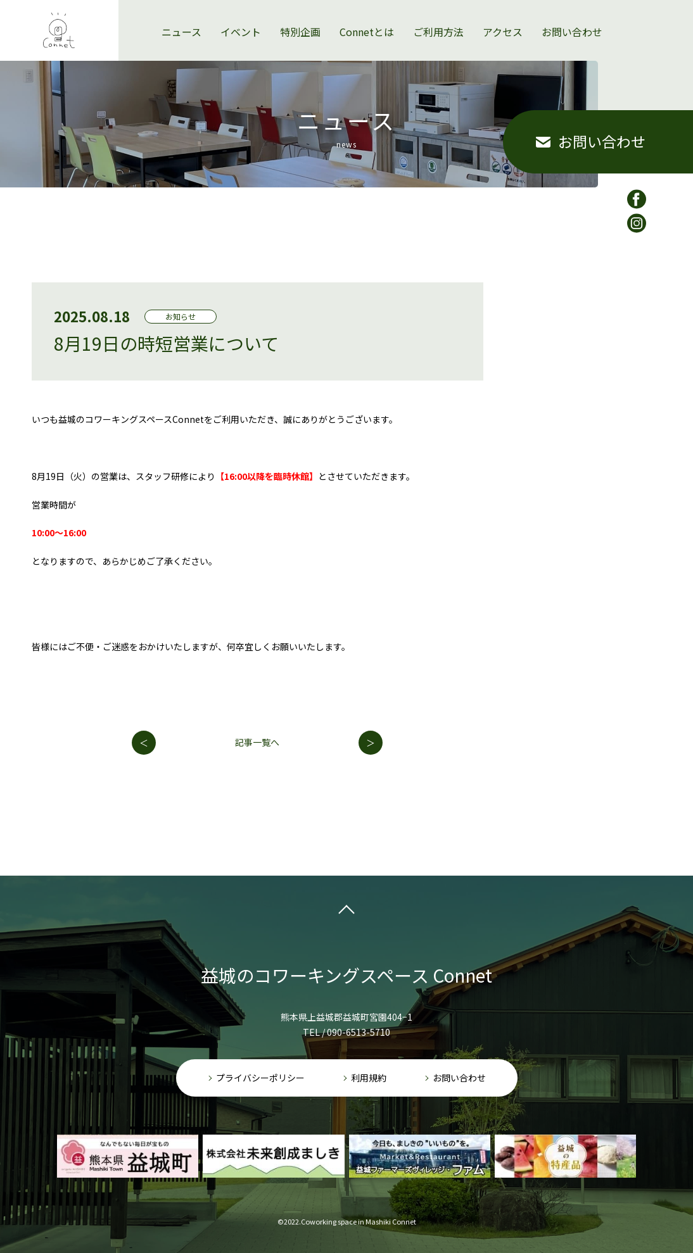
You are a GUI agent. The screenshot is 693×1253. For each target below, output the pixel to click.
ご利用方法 (438, 13)
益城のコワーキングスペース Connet (346, 975)
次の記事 (371, 743)
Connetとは (367, 13)
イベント (240, 13)
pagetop (346, 913)
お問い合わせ (572, 13)
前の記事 (144, 743)
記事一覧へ (257, 742)
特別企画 (300, 13)
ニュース (181, 13)
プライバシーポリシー (260, 1077)
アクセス (503, 13)
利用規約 (368, 1077)
